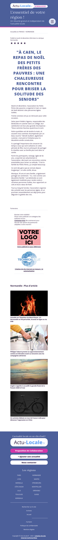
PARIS (19, 475)
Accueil (29, 515)
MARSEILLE (19, 483)
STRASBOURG (36, 483)
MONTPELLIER (36, 487)
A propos (29, 522)
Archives (29, 511)
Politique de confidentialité (29, 526)
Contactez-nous (19, 221)
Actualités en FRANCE (17, 32)
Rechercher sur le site (29, 507)
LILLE (19, 491)
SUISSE (36, 494)
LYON (19, 479)
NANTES (36, 479)
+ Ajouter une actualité (29, 456)
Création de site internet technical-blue (33, 537)
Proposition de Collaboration (29, 450)
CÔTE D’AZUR (19, 487)
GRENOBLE (36, 491)
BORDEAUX (19, 498)
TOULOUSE (19, 494)
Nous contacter (29, 462)
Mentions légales (28, 529)
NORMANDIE (30, 32)
